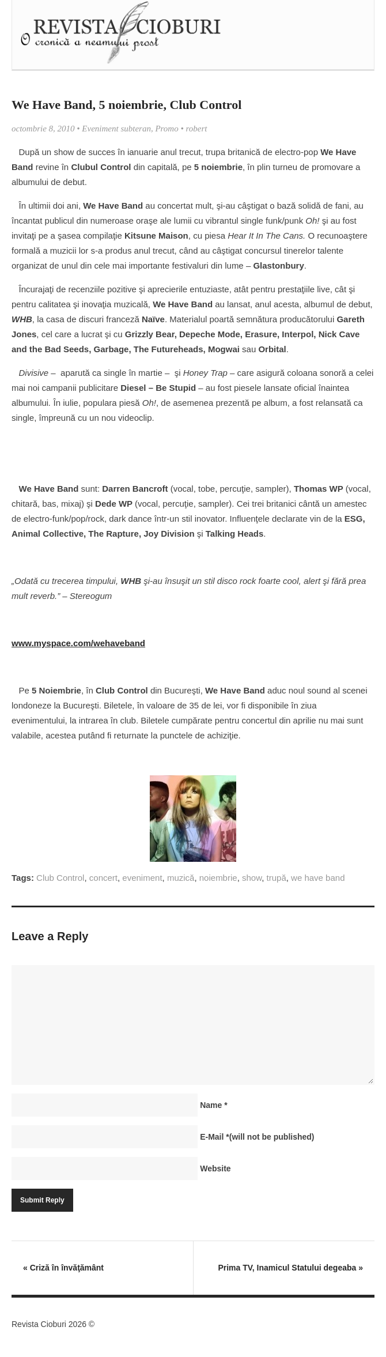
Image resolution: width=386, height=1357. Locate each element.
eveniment (142, 878)
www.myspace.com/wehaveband (78, 643)
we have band (318, 878)
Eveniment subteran (116, 128)
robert (196, 128)
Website (215, 1168)
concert (103, 878)
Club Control (60, 878)
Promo (166, 128)
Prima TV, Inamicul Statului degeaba (290, 1267)
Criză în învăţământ (63, 1267)
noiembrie (218, 878)
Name (213, 1105)
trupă (276, 878)
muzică (181, 878)
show (252, 878)
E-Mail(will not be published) (257, 1136)
